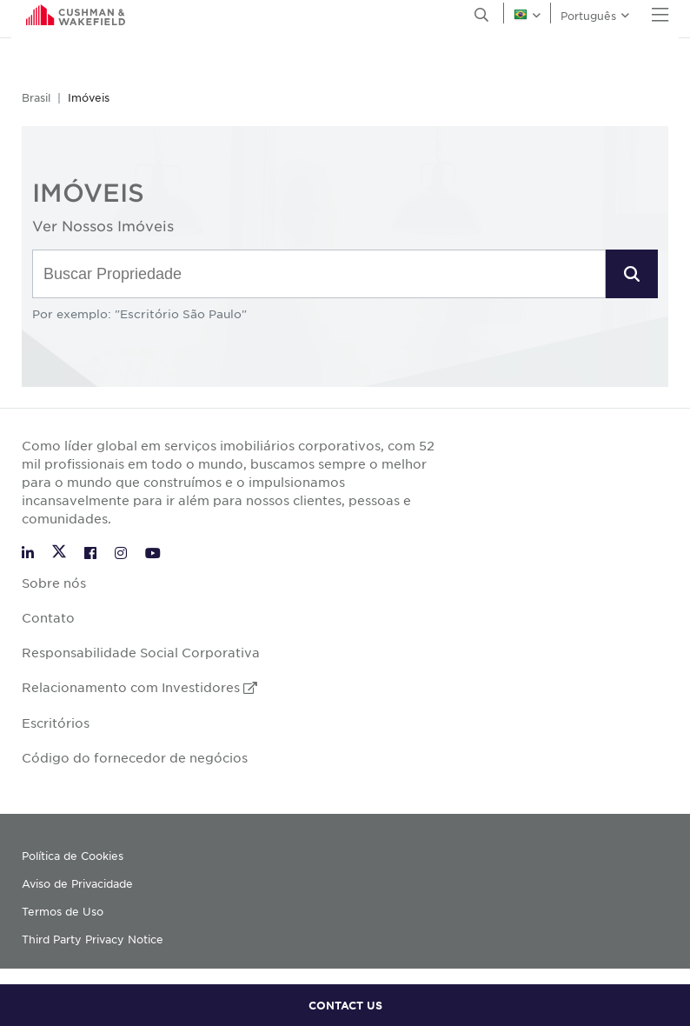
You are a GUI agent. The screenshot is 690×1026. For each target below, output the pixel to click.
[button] (632, 274)
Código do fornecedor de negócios (135, 757)
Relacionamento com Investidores (139, 687)
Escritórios (56, 722)
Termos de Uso (62, 911)
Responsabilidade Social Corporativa (141, 652)
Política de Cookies (72, 856)
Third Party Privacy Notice (92, 939)
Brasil (36, 97)
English (34, 18)
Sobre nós (54, 582)
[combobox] (319, 274)
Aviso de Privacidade (77, 883)
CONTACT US (345, 1005)
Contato (48, 617)
